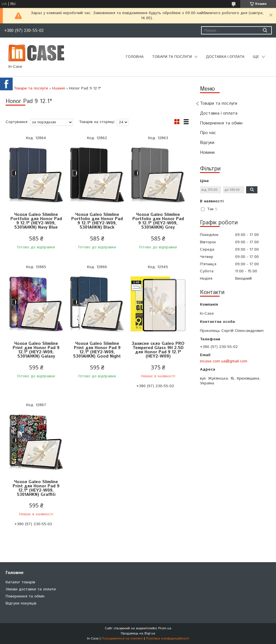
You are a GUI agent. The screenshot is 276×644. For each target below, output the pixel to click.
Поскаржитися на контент (122, 638)
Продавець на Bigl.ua (138, 633)
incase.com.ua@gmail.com (223, 361)
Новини (207, 152)
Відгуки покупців (21, 603)
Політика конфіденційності (167, 638)
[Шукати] (265, 30)
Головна (135, 57)
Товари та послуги (172, 57)
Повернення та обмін (221, 123)
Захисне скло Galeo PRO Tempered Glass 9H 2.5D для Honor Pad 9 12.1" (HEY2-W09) (158, 349)
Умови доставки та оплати (31, 589)
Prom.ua (164, 628)
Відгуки (207, 143)
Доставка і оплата (225, 57)
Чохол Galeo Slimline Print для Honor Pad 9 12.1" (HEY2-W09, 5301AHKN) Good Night (97, 349)
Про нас (208, 133)
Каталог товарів (20, 582)
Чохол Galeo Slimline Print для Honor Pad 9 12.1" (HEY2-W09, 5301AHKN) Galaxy (36, 349)
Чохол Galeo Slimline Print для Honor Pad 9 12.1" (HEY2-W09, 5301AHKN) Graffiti (36, 488)
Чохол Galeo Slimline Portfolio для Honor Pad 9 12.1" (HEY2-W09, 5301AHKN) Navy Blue (36, 221)
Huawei (58, 88)
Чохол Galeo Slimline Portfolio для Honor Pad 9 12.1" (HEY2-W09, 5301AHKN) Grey (158, 221)
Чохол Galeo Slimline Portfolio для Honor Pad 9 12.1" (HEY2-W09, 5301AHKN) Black (97, 221)
